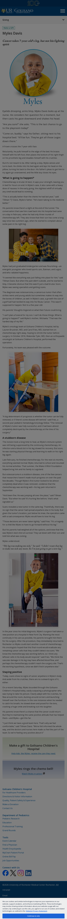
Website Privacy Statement (36, 911)
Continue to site (33, 916)
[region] (33, 908)
